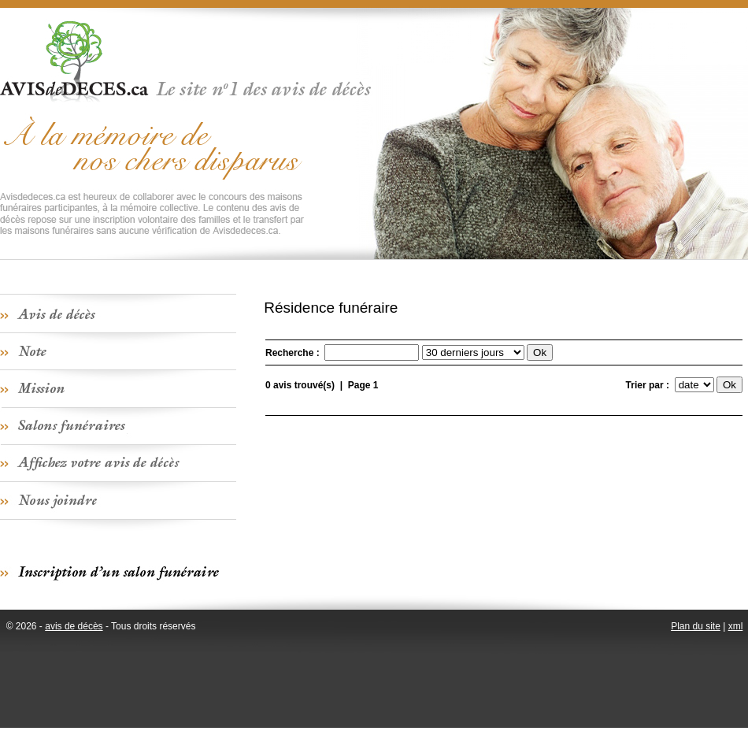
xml (735, 626)
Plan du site (695, 626)
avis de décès (73, 626)
